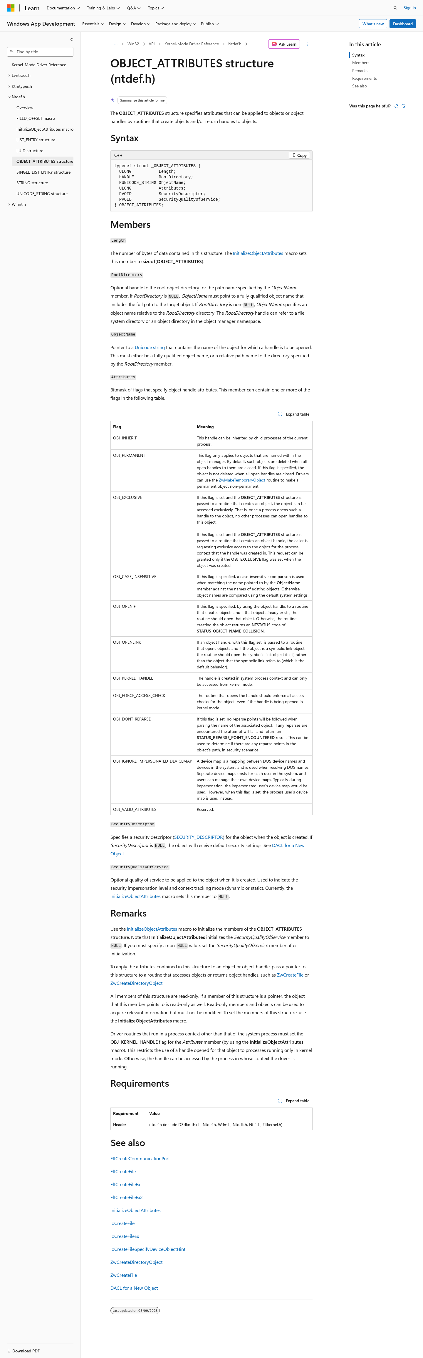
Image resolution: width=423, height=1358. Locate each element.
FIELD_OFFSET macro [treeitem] (35, 118)
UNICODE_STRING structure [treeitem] (42, 193)
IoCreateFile (122, 1223)
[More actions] (307, 44)
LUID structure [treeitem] (29, 150)
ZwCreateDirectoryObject (136, 983)
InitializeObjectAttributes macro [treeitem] (44, 129)
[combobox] (40, 52)
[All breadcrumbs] (115, 44)
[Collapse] (72, 39)
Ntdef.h (234, 44)
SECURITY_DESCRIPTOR (198, 837)
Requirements (364, 78)
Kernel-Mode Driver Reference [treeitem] (39, 64)
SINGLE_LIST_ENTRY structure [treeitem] (43, 172)
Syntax (358, 55)
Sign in (410, 7)
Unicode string (150, 347)
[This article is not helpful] (403, 105)
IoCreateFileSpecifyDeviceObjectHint (147, 1249)
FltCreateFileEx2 (126, 1197)
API (152, 44)
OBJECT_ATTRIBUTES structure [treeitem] (44, 161)
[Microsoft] (11, 8)
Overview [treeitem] (24, 107)
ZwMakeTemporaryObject (242, 480)
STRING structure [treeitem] (32, 182)
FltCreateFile (123, 1171)
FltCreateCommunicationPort (140, 1158)
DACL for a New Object (134, 1288)
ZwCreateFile (290, 975)
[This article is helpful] (396, 105)
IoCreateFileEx (124, 1236)
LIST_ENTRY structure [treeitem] (35, 139)
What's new (373, 23)
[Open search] (395, 8)
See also (359, 86)
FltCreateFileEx (125, 1184)
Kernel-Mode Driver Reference (191, 44)
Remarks (359, 70)
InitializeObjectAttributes (258, 253)
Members (360, 62)
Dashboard (403, 23)
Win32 (133, 44)
